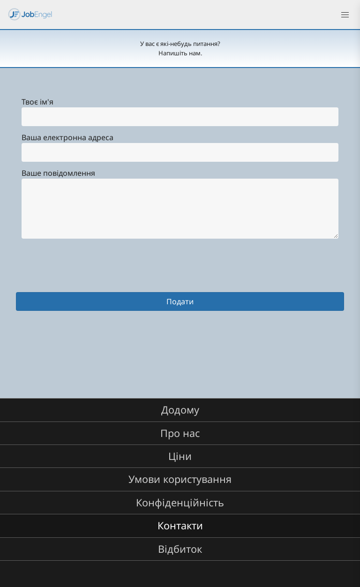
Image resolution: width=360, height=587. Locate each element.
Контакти (180, 525)
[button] (345, 15)
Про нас (180, 433)
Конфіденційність (180, 502)
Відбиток (180, 549)
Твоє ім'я (37, 102)
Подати (180, 301)
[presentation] (87, 274)
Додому (180, 409)
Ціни (180, 456)
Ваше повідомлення (58, 173)
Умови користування (180, 479)
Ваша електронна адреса (67, 137)
